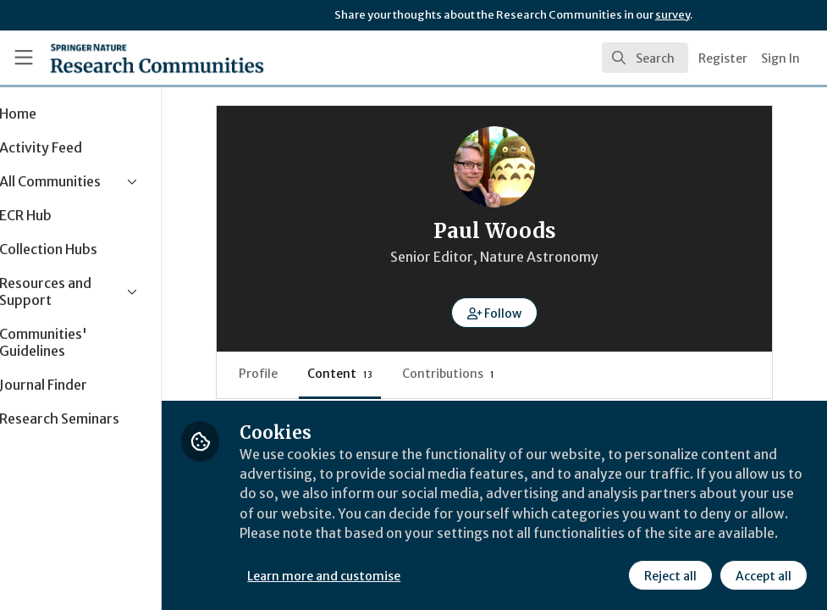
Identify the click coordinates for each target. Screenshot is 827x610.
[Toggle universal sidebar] (23, 57)
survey (672, 15)
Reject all (669, 575)
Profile (286, 373)
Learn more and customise (379, 575)
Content (367, 373)
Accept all (763, 575)
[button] (521, 312)
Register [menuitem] (722, 58)
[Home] (126, 57)
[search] (645, 57)
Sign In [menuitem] (780, 58)
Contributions (476, 373)
